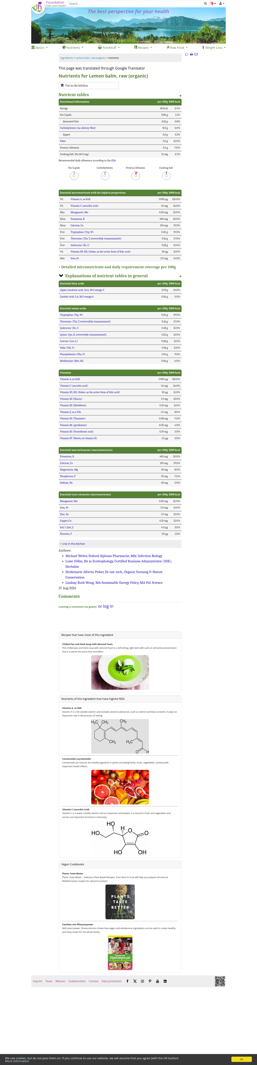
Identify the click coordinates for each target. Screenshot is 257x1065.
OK (241, 1059)
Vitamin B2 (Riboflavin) (73, 405)
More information (17, 1061)
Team (49, 981)
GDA (113, 160)
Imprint (37, 981)
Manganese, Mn (79, 212)
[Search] (135, 4)
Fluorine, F (66, 533)
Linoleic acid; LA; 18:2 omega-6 (77, 296)
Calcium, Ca (77, 225)
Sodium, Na (66, 482)
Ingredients (66, 57)
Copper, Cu (66, 520)
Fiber (63, 141)
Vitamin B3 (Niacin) (71, 398)
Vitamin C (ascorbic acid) (85, 205)
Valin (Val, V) (67, 347)
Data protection (111, 981)
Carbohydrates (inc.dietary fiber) (78, 128)
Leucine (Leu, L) (69, 341)
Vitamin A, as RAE (81, 199)
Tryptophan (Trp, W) (82, 232)
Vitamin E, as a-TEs (70, 412)
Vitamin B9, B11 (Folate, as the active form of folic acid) (101, 251)
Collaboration (77, 981)
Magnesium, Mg (69, 469)
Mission (60, 981)
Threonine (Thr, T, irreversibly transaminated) (96, 238)
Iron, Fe (75, 258)
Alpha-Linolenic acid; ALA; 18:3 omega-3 (82, 290)
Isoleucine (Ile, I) (80, 245)
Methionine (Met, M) (72, 360)
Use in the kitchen (73, 544)
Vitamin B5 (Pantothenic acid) (77, 431)
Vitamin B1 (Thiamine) (72, 418)
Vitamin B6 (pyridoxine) (73, 425)
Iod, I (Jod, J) (67, 527)
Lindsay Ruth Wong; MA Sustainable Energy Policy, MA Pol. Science (114, 583)
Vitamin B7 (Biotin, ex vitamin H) (78, 438)
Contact (93, 981)
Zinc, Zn (64, 514)
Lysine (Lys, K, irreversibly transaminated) (83, 334)
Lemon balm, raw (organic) (90, 57)
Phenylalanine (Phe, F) (72, 354)
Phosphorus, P (68, 476)
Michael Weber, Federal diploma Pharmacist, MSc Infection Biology (114, 556)
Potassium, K (78, 218)
